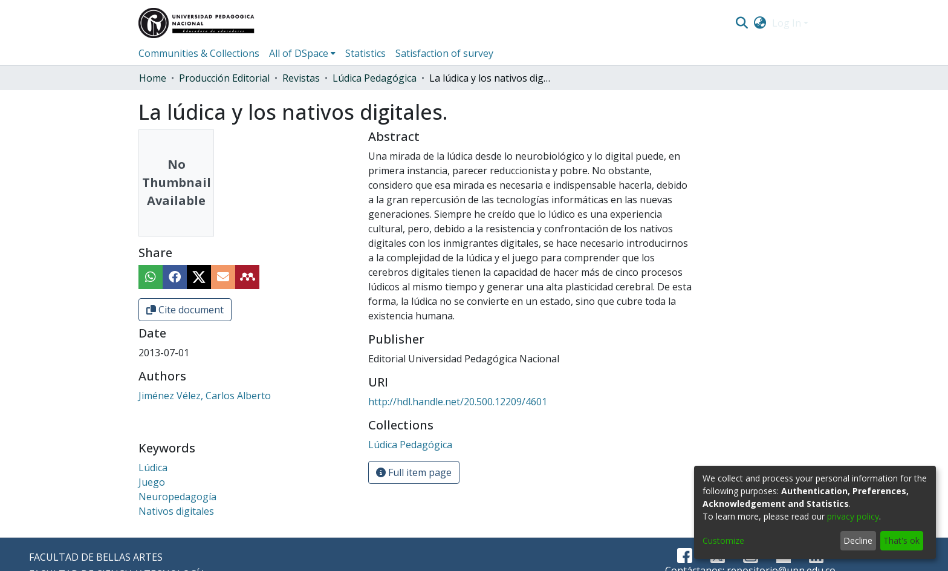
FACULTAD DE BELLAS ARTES (96, 557)
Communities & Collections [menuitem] (198, 53)
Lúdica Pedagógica (375, 78)
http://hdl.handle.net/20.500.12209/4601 (457, 401)
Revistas (301, 78)
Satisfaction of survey (444, 53)
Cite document (185, 309)
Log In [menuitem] (786, 23)
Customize (723, 540)
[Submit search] (741, 23)
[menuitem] (760, 23)
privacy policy (853, 516)
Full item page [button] (414, 472)
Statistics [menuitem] (365, 53)
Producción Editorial (224, 78)
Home (152, 78)
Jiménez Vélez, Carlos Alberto (204, 395)
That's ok (901, 540)
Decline (857, 540)
